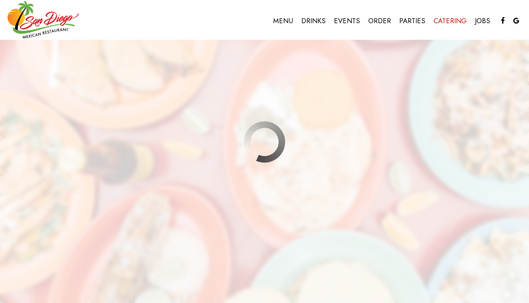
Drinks (313, 21)
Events (347, 21)
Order (379, 21)
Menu (283, 21)
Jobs (482, 21)
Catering (450, 21)
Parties (412, 21)
